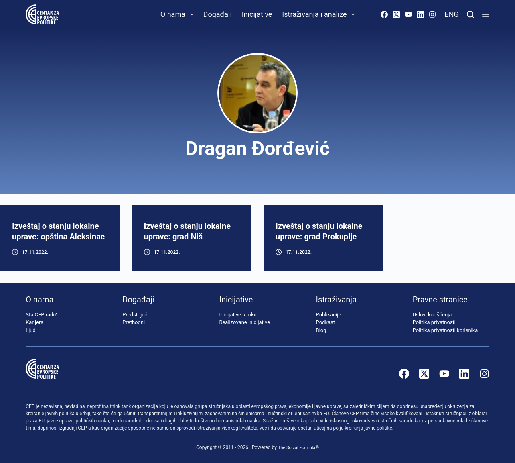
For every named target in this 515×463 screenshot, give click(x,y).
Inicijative (257, 14)
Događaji (217, 14)
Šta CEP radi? (41, 315)
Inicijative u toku (237, 315)
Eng (451, 14)
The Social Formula (296, 447)
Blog (321, 330)
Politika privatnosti (434, 322)
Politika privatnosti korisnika (445, 330)
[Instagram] (432, 14)
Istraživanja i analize (320, 14)
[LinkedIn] (420, 14)
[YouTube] (408, 14)
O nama (178, 14)
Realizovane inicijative (244, 322)
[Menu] (485, 14)
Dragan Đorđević (257, 148)
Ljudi (31, 330)
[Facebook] (384, 14)
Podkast (325, 322)
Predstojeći (135, 315)
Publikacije (328, 315)
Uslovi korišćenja (432, 315)
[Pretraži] (470, 14)
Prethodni (133, 322)
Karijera (34, 322)
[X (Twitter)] (396, 14)
